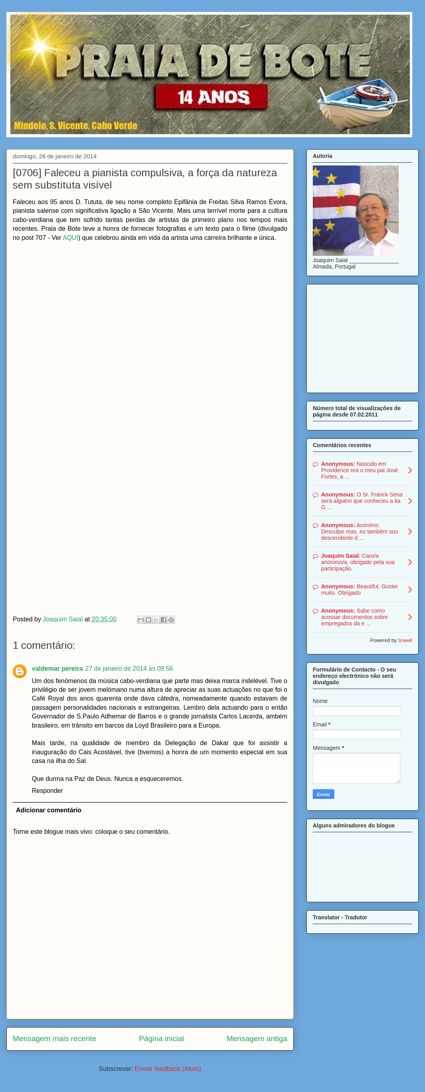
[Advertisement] (362, 337)
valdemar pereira (57, 668)
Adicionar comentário (48, 810)
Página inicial (161, 1038)
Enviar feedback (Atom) (168, 1068)
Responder (47, 790)
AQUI (70, 237)
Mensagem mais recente (54, 1038)
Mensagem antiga (256, 1038)
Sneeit (405, 640)
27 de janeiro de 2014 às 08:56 (129, 668)
